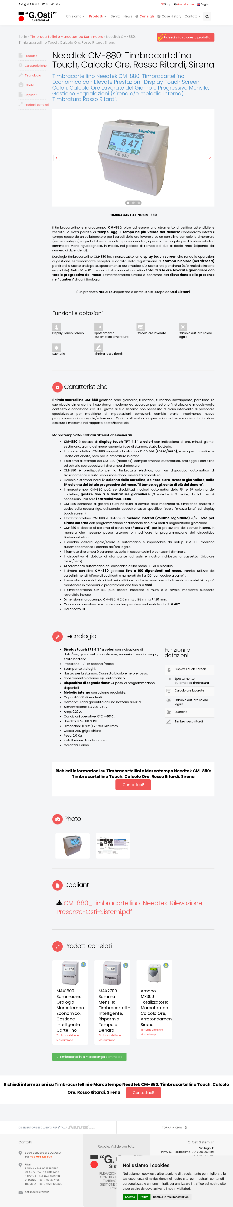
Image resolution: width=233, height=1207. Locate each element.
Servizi (115, 16)
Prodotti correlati (32, 104)
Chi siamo (76, 16)
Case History (169, 16)
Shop (166, 4)
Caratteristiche (32, 65)
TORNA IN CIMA (174, 1127)
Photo (26, 84)
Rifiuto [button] (144, 1197)
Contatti (193, 16)
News (128, 16)
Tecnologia (30, 75)
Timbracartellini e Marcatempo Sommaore (89, 1057)
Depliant (28, 94)
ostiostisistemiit (37, 1192)
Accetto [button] (130, 1197)
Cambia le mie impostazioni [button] (171, 1197)
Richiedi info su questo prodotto (187, 37)
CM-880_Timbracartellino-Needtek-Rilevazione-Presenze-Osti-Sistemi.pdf (130, 907)
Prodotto (28, 55)
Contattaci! (133, 784)
